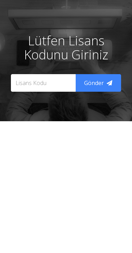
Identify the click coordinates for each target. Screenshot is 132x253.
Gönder (98, 83)
